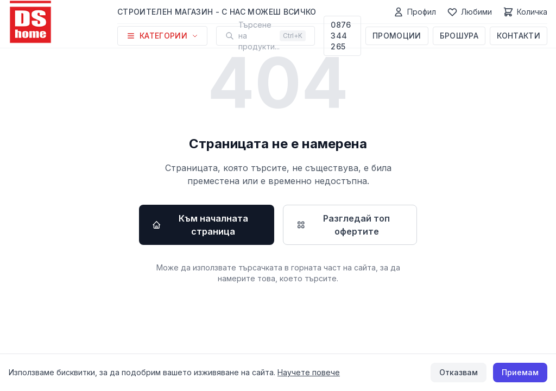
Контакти (518, 35)
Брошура (459, 35)
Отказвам (458, 372)
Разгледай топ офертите (343, 225)
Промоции (396, 35)
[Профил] (414, 12)
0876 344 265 (341, 35)
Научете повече (308, 372)
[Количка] (525, 12)
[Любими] (469, 12)
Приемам (520, 372)
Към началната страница (200, 225)
